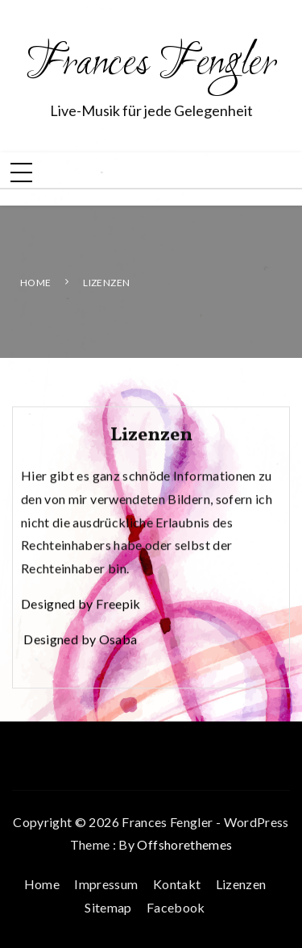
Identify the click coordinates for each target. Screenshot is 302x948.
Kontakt (177, 884)
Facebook (176, 907)
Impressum (106, 884)
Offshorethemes (184, 844)
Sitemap (108, 907)
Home (42, 884)
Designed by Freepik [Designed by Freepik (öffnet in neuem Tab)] (81, 605)
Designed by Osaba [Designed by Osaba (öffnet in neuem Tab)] (80, 640)
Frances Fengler (151, 64)
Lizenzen (241, 884)
